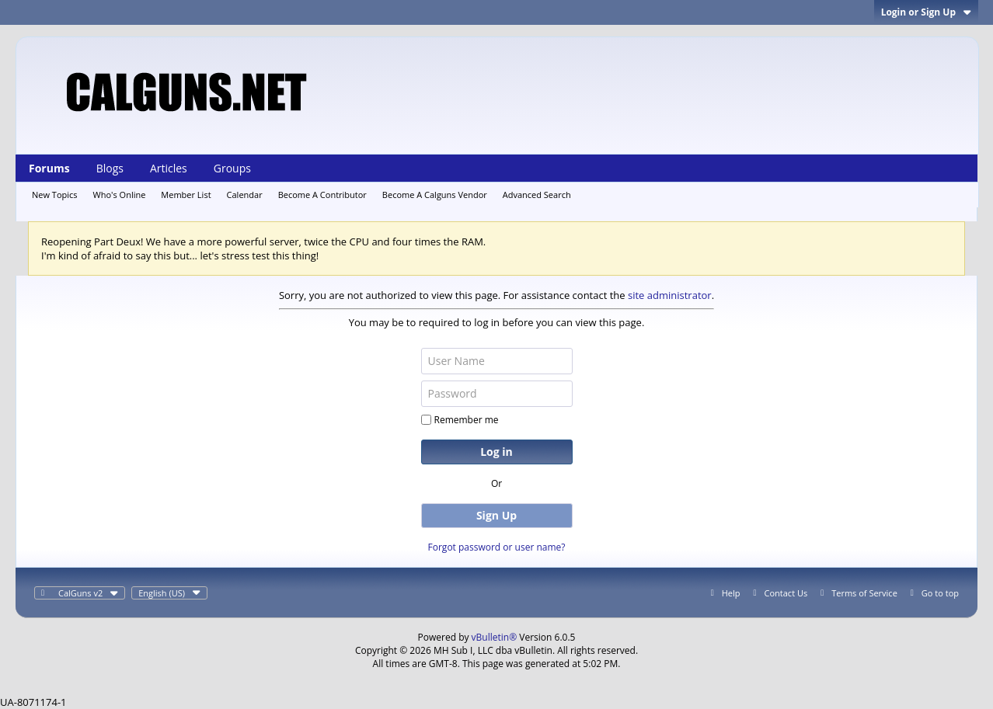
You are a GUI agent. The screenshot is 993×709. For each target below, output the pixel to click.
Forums (49, 168)
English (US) (169, 593)
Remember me (460, 419)
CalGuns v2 (88, 593)
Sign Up (496, 515)
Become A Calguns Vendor (434, 194)
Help (731, 593)
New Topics (55, 194)
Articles (168, 168)
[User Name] (497, 361)
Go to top (940, 593)
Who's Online (119, 194)
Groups (232, 168)
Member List (186, 194)
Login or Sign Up (926, 12)
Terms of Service (864, 593)
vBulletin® (494, 637)
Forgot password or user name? (497, 547)
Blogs (110, 168)
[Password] (497, 394)
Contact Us (786, 593)
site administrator (670, 295)
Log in (496, 451)
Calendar (245, 194)
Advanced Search (537, 194)
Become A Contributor (322, 194)
